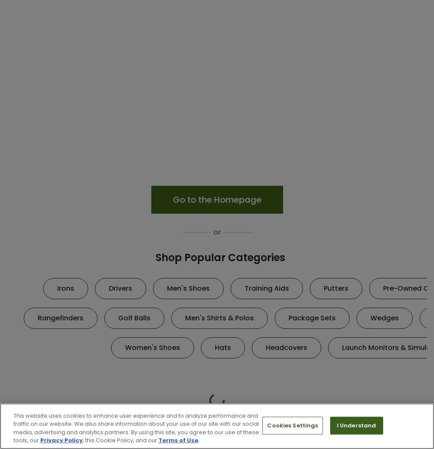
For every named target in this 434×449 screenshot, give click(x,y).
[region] (217, 426)
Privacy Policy (61, 440)
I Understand (356, 425)
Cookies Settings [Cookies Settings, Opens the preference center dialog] (292, 425)
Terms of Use (178, 440)
